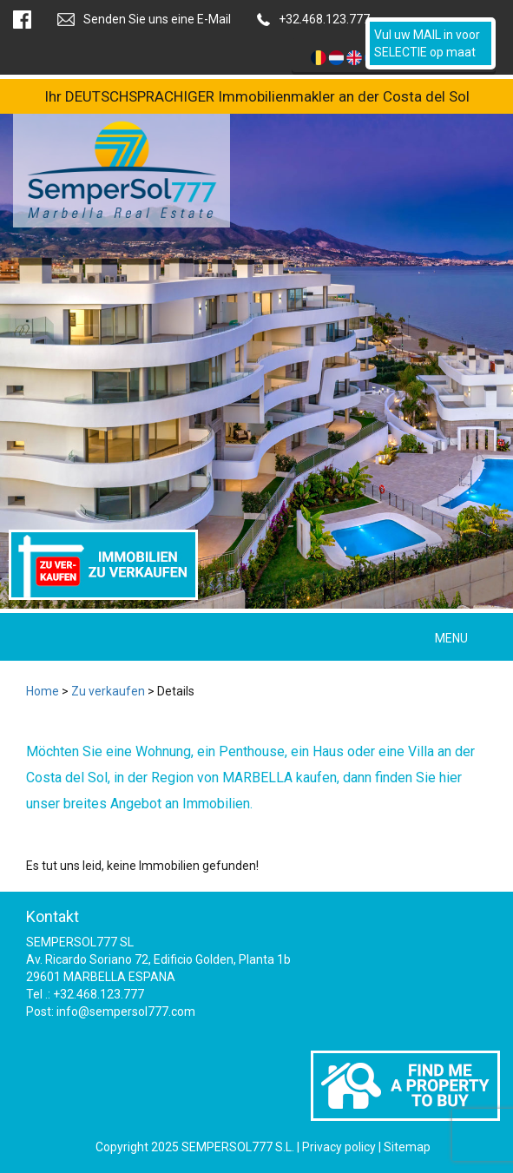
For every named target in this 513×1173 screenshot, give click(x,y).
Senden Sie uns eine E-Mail (157, 19)
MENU (451, 638)
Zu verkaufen (108, 691)
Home (42, 691)
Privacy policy (339, 1147)
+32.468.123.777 (324, 19)
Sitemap (407, 1147)
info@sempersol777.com (125, 1011)
